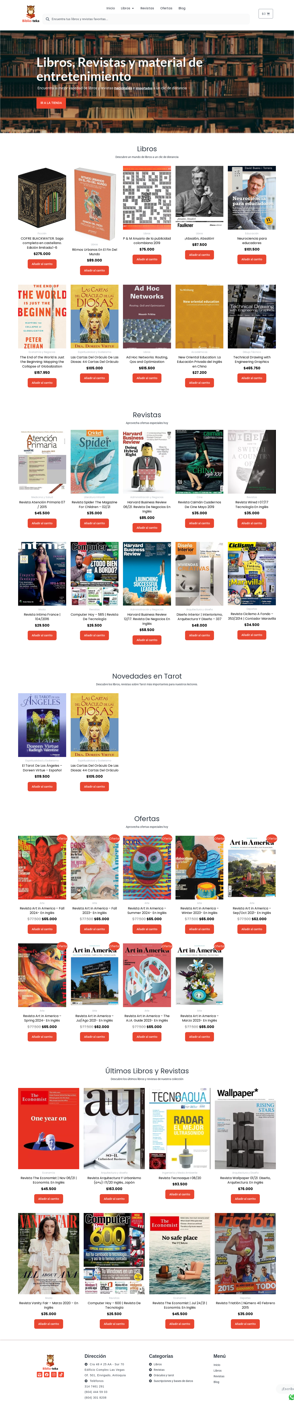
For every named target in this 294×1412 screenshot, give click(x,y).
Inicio (217, 1364)
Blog (216, 1381)
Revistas (219, 1376)
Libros (218, 1370)
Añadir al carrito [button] (42, 263)
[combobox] (146, 19)
